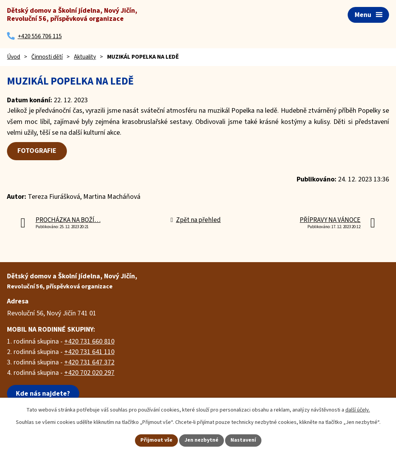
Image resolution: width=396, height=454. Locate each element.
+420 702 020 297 (89, 373)
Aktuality (85, 57)
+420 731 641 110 (89, 352)
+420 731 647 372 (89, 362)
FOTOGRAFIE (36, 151)
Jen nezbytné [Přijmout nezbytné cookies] (201, 440)
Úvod (13, 57)
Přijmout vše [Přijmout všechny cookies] (156, 440)
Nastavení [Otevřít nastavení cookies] (243, 440)
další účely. (357, 410)
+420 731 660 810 (89, 341)
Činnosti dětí (47, 57)
